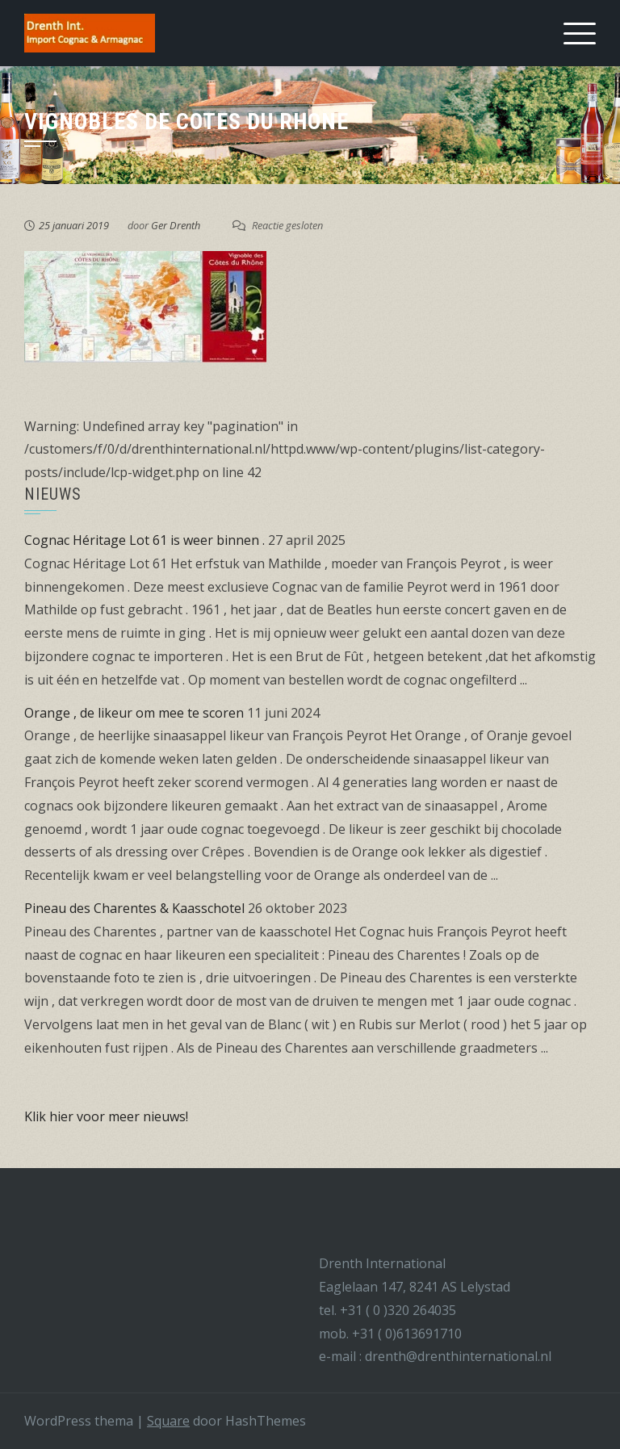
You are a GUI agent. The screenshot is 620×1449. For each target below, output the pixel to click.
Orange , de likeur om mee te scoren (134, 713)
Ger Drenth (175, 225)
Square (168, 1421)
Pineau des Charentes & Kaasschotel (134, 908)
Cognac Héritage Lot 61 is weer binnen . (144, 540)
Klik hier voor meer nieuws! (106, 1116)
